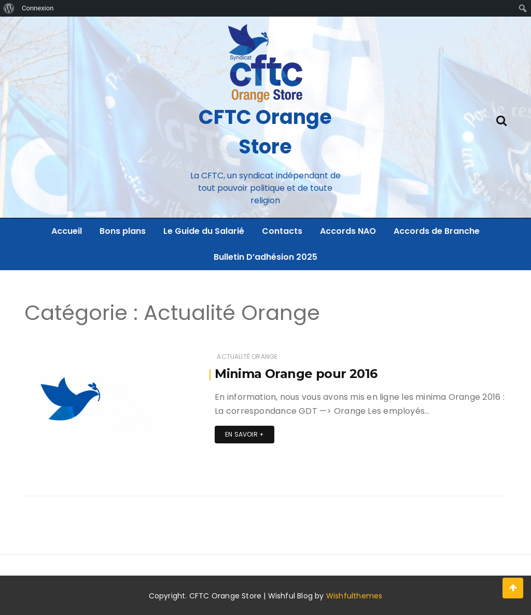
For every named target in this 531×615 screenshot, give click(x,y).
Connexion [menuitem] (37, 8)
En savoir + (244, 434)
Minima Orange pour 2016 (296, 373)
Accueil (66, 231)
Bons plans (123, 231)
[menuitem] (9, 8)
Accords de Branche (437, 231)
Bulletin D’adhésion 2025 (265, 257)
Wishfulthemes (354, 596)
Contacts (282, 231)
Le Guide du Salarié (203, 231)
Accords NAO (348, 231)
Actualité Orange (247, 356)
